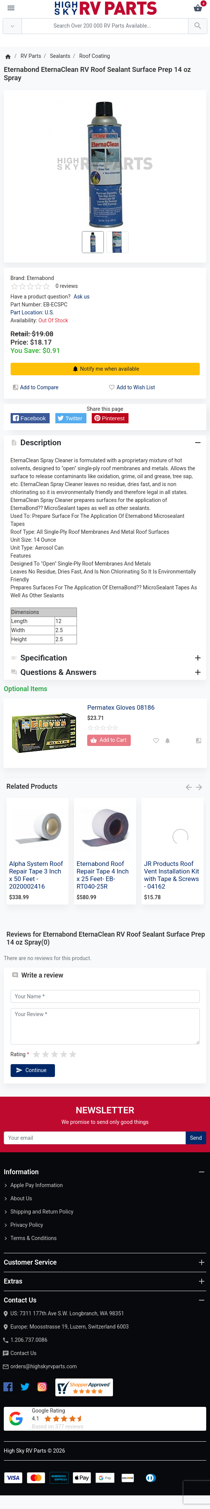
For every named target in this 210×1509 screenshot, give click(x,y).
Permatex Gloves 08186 (121, 720)
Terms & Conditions (33, 1252)
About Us (21, 1212)
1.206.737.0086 (28, 1353)
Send (196, 1151)
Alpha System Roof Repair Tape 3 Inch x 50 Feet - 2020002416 (36, 888)
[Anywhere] (12, 26)
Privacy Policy (26, 1238)
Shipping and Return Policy (41, 1225)
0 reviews (67, 286)
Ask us (81, 297)
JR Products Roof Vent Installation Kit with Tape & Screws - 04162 (171, 888)
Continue (31, 1084)
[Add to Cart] (109, 754)
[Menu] (11, 8)
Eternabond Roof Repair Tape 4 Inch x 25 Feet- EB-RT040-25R (103, 888)
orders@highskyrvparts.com (43, 1380)
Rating (18, 1068)
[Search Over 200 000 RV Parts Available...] (105, 26)
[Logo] (106, 8)
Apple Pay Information (36, 1199)
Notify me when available (105, 369)
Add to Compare (35, 387)
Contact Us (23, 1367)
